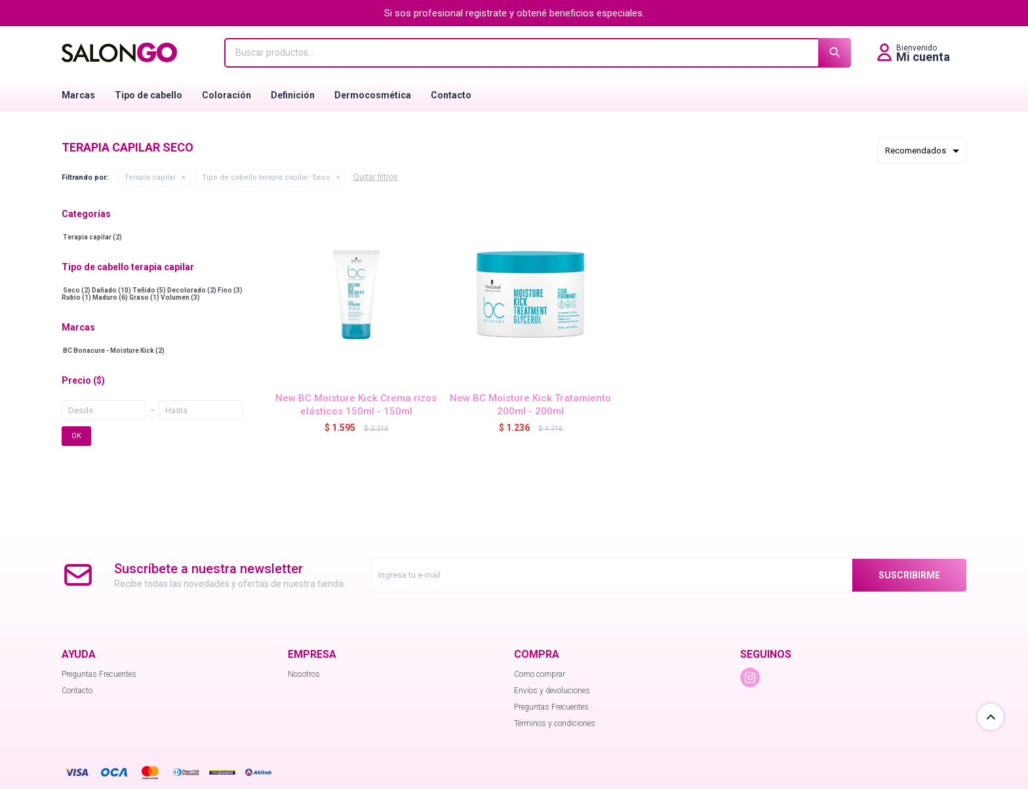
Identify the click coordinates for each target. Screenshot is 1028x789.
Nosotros (304, 674)
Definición (293, 95)
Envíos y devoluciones (552, 690)
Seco (266, 177)
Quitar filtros (375, 177)
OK (76, 436)
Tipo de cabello (148, 95)
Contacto (451, 95)
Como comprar (539, 674)
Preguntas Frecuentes (99, 674)
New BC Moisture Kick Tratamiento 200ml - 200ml (530, 404)
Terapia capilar (150, 177)
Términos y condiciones (554, 723)
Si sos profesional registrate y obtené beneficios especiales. (514, 13)
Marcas (78, 95)
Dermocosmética (372, 95)
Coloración (226, 95)
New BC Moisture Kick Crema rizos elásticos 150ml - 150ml (356, 404)
